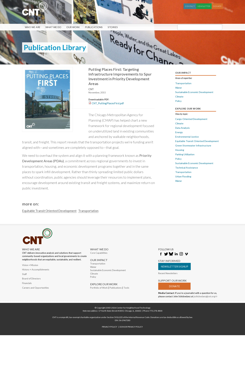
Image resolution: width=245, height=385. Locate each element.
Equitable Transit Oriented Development (49, 211)
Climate (179, 96)
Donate (217, 6)
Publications (94, 27)
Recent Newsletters (167, 273)
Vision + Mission (30, 265)
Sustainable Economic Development (194, 92)
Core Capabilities (98, 253)
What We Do (53, 27)
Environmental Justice (187, 136)
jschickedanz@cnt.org (205, 296)
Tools (126, 287)
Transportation (88, 211)
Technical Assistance (186, 167)
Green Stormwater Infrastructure (193, 145)
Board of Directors (31, 278)
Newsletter (204, 6)
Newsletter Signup (174, 266)
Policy (178, 100)
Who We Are (32, 27)
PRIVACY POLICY (109, 326)
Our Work (73, 27)
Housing (179, 149)
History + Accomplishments (35, 269)
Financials (27, 283)
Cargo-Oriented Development (191, 119)
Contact (190, 6)
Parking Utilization (184, 154)
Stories (113, 27)
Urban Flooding (183, 176)
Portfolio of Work (99, 287)
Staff (24, 274)
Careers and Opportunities (35, 287)
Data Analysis (182, 127)
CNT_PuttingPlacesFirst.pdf (108, 103)
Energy (179, 132)
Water (178, 87)
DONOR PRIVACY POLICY (131, 326)
